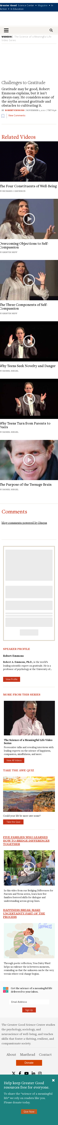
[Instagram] (40, 1073)
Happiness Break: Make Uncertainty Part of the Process (24, 913)
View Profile (11, 679)
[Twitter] (14, 1073)
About (11, 1054)
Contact (45, 1054)
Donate (28, 1062)
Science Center (26, 5)
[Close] (53, 1080)
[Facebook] (20, 1073)
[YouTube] (26, 1073)
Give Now (29, 1111)
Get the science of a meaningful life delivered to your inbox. (27, 989)
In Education (17, 8)
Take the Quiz (13, 821)
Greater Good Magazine (29, 21)
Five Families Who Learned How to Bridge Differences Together (26, 840)
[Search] (51, 30)
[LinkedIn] (33, 1073)
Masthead (27, 1054)
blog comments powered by (24, 522)
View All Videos (14, 760)
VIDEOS (7, 36)
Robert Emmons (14, 110)
